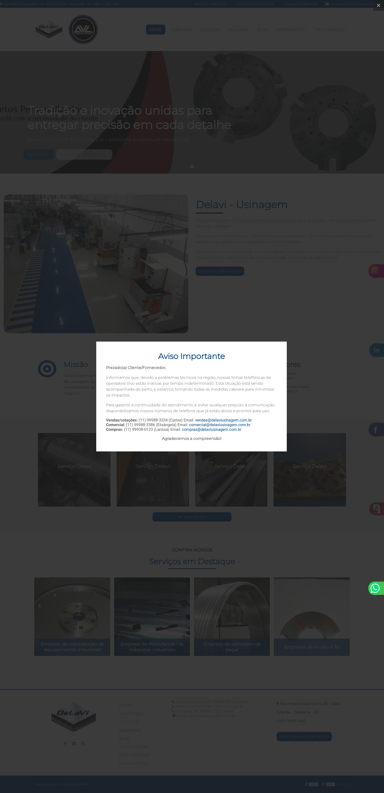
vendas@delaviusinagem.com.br (223, 420)
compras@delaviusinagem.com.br (211, 429)
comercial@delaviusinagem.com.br (220, 424)
